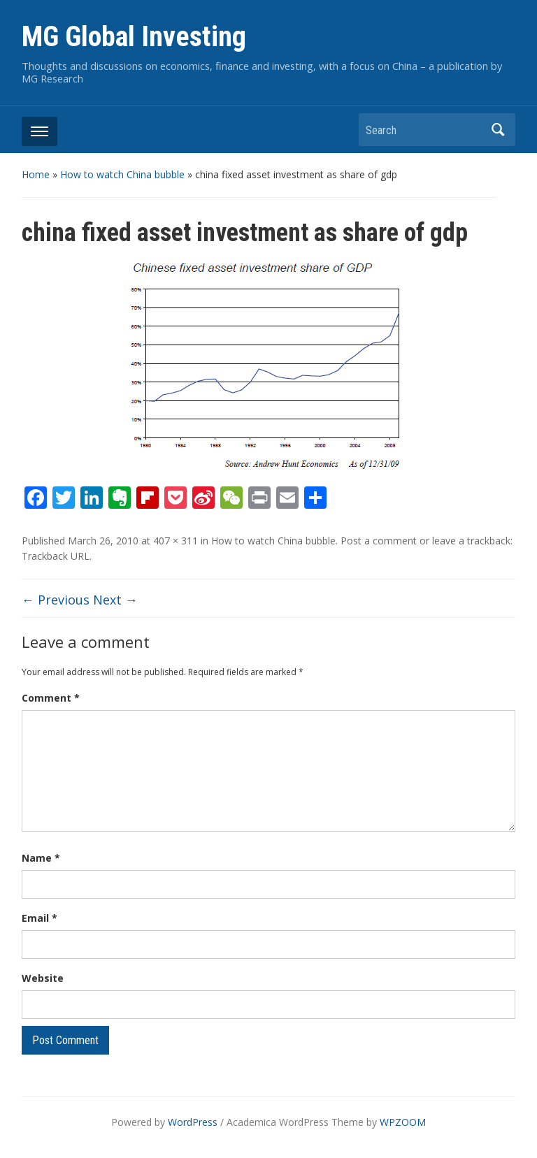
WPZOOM (403, 1122)
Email (39, 918)
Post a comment (379, 540)
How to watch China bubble (122, 174)
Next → (115, 599)
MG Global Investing (134, 36)
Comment (51, 697)
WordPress (192, 1122)
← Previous (56, 599)
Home (36, 174)
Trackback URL (56, 556)
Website (43, 978)
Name (41, 857)
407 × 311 (175, 540)
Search (497, 129)
